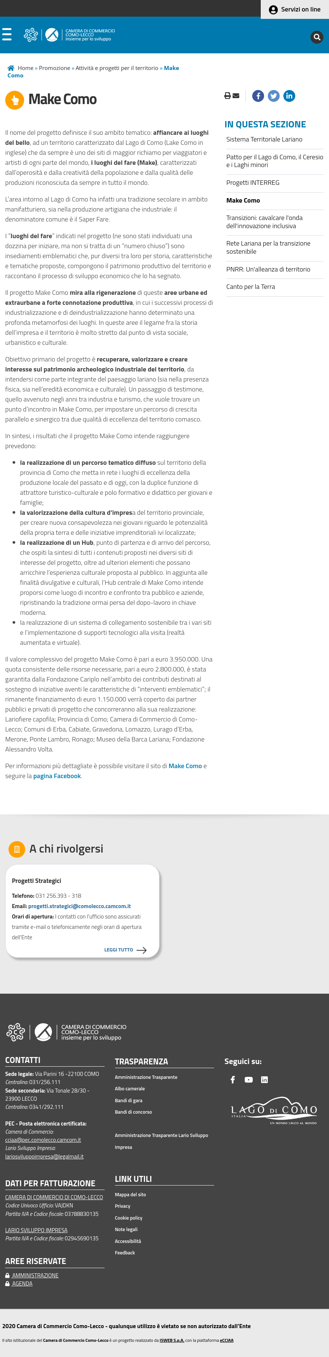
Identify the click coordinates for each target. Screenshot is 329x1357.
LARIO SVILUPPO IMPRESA (36, 1230)
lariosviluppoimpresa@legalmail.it (44, 1156)
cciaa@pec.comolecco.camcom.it (43, 1140)
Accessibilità (128, 1241)
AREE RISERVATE (35, 1261)
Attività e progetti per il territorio (117, 67)
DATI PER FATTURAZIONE (50, 1183)
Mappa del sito (130, 1194)
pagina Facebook (57, 776)
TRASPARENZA (141, 1062)
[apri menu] (7, 36)
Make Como (185, 766)
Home (25, 67)
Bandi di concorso (133, 1112)
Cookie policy (128, 1217)
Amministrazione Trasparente (146, 1077)
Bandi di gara (128, 1100)
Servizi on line (300, 9)
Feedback (125, 1252)
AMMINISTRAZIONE (32, 1275)
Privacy (123, 1206)
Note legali (126, 1229)
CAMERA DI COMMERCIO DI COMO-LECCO (54, 1197)
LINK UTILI (133, 1179)
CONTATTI (22, 1060)
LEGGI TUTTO (118, 949)
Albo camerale (130, 1088)
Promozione (54, 67)
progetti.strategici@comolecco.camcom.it (79, 906)
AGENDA (19, 1283)
